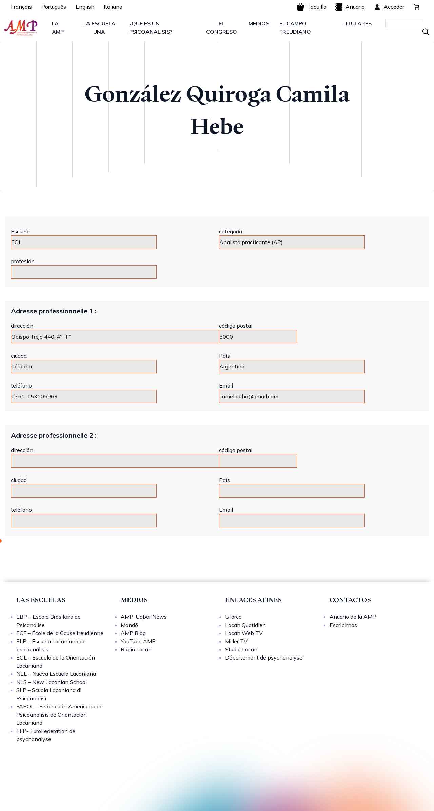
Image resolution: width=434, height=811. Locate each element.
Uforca (233, 616)
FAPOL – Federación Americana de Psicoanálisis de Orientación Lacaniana (59, 714)
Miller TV (236, 641)
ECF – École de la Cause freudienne (59, 633)
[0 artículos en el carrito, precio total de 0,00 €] (416, 7)
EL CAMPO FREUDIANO (295, 27)
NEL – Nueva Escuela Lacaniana (56, 673)
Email (226, 385)
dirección (22, 325)
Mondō (129, 624)
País (224, 355)
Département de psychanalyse (263, 657)
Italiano (113, 6)
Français (21, 6)
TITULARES (357, 23)
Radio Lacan (136, 649)
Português (53, 6)
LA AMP (58, 27)
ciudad (19, 355)
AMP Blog (133, 633)
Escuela (20, 231)
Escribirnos (343, 624)
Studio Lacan (241, 649)
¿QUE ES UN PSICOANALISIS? (150, 27)
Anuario (350, 7)
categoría (230, 231)
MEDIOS (259, 23)
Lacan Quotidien (245, 624)
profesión (23, 261)
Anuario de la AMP (353, 616)
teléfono (21, 385)
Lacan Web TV (244, 633)
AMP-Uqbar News (144, 616)
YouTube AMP (138, 641)
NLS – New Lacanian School (51, 682)
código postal (235, 325)
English (85, 6)
